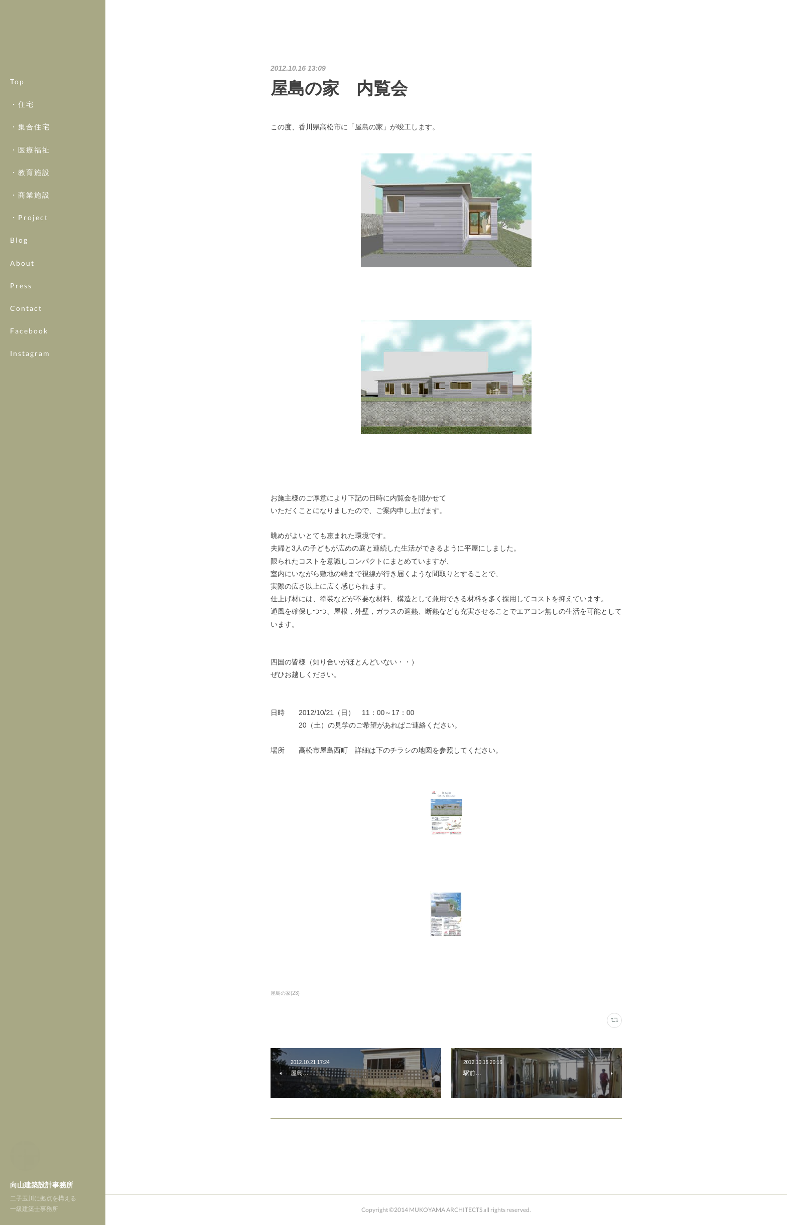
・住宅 (22, 104)
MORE (22, 330)
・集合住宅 (30, 126)
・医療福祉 (30, 149)
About (22, 263)
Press (21, 285)
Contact (26, 308)
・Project (29, 217)
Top (17, 81)
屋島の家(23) (285, 993)
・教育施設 (30, 172)
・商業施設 (30, 195)
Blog (19, 240)
